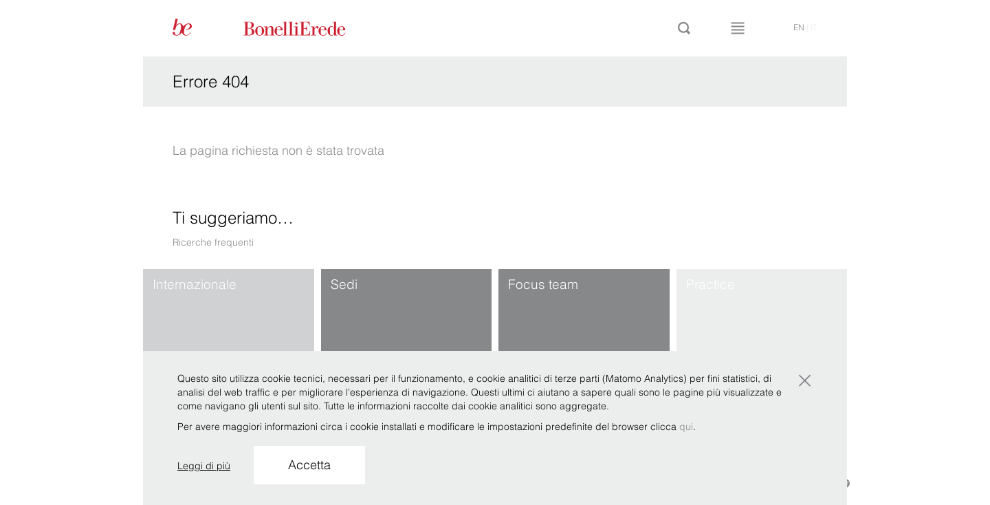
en (798, 27)
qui (686, 426)
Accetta (309, 465)
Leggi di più (203, 466)
